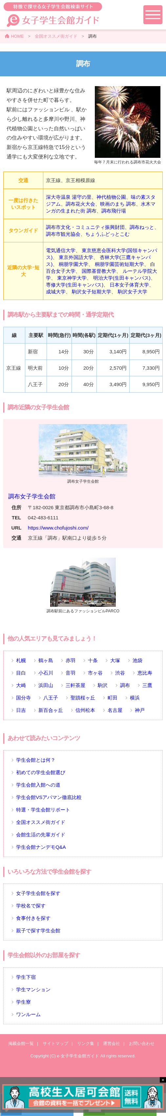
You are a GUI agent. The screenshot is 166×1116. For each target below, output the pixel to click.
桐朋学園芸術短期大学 (119, 264)
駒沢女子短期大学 (91, 291)
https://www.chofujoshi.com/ (58, 527)
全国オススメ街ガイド (56, 36)
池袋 (137, 660)
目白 (21, 673)
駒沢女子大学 (132, 291)
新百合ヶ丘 (50, 710)
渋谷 (120, 673)
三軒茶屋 (75, 685)
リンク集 (85, 1043)
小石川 (45, 673)
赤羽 (70, 660)
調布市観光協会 (63, 234)
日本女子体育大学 (129, 285)
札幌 (21, 660)
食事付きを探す (33, 918)
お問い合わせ (142, 1043)
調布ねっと (142, 227)
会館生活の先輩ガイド (40, 834)
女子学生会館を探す (38, 893)
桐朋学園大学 (73, 264)
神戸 (140, 710)
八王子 (50, 697)
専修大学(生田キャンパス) (74, 285)
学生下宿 (26, 977)
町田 (112, 697)
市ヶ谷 (95, 673)
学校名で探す (31, 905)
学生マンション (33, 989)
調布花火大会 (80, 204)
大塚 (115, 660)
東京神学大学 (72, 278)
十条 (93, 660)
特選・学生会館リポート (43, 809)
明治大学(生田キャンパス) (122, 278)
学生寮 (23, 1002)
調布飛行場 (113, 211)
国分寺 (23, 697)
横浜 (135, 697)
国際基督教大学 (99, 271)
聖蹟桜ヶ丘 (83, 697)
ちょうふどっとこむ (107, 234)
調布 (125, 685)
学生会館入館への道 (38, 785)
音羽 (70, 673)
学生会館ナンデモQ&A (41, 847)
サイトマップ (55, 1043)
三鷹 (147, 685)
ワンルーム (28, 1014)
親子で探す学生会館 (38, 930)
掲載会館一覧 (21, 1043)
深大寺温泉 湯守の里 (69, 197)
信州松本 (85, 710)
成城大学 (56, 291)
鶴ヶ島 (45, 660)
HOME (17, 36)
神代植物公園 (111, 197)
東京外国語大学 (76, 257)
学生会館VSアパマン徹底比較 (49, 797)
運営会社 (111, 1043)
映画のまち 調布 (118, 204)
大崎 (21, 685)
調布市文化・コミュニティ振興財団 (85, 227)
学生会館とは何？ (35, 760)
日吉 (21, 710)
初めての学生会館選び (40, 772)
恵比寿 (144, 673)
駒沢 (103, 685)
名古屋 (115, 710)
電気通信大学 (60, 250)
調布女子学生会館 (31, 496)
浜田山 (45, 685)
